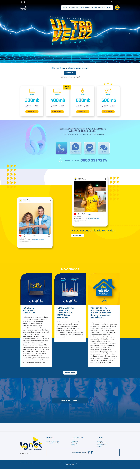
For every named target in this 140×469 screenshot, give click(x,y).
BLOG (109, 7)
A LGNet (99, 441)
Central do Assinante (52, 441)
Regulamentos (101, 444)
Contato (99, 446)
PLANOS (72, 7)
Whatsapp (74, 441)
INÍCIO (65, 7)
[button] (10, 33)
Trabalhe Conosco (70, 400)
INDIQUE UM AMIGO (83, 7)
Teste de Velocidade (52, 443)
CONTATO (101, 7)
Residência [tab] (70, 73)
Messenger (74, 443)
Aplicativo (74, 444)
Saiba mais (77, 236)
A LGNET (94, 7)
